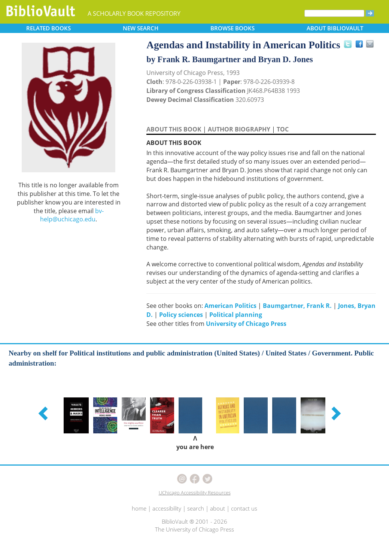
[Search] (334, 13)
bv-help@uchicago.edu (72, 215)
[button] (44, 413)
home (139, 508)
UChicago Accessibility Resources (195, 492)
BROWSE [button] (232, 28)
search (195, 508)
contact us (244, 508)
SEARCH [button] (140, 28)
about (217, 508)
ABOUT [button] (335, 28)
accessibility (166, 508)
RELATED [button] (48, 28)
